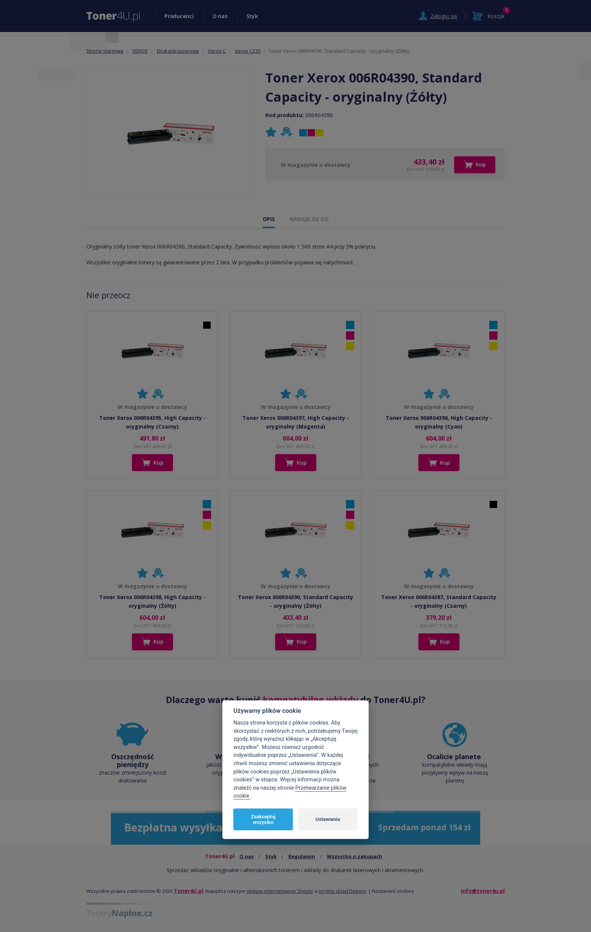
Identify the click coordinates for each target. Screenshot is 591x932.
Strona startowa (104, 50)
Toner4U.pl (188, 890)
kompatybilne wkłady (310, 700)
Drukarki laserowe (178, 50)
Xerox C (217, 50)
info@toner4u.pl (483, 890)
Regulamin (301, 856)
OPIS (269, 219)
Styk (252, 16)
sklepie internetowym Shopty (280, 891)
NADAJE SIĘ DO (309, 219)
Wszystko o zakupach (354, 856)
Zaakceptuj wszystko (263, 819)
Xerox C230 (247, 50)
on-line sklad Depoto (342, 891)
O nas (220, 16)
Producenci (179, 16)
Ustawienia (327, 819)
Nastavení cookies (393, 891)
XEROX (140, 50)
